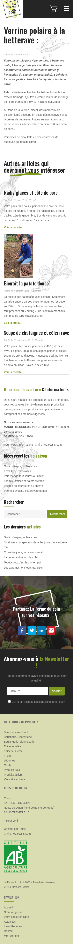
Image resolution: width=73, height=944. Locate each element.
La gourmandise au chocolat (21, 557)
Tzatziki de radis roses (17, 471)
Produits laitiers (13, 774)
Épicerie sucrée (13, 751)
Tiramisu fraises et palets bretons (24, 481)
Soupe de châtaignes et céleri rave (36, 332)
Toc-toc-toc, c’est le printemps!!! (23, 562)
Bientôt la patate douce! (27, 283)
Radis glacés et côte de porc (31, 192)
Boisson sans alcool (16, 732)
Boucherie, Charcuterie (18, 737)
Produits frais (12, 770)
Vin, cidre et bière (14, 779)
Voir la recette (13, 227)
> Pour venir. (11, 820)
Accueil (8, 907)
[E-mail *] (27, 691)
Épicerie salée (12, 746)
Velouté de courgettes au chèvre (23, 485)
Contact (8, 931)
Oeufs (7, 765)
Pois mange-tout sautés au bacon (24, 476)
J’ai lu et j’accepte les (36, 701)
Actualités (10, 921)
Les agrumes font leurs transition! (24, 567)
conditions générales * (52, 701)
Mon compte (11, 935)
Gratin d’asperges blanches (20, 466)
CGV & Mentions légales (16, 887)
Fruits (7, 755)
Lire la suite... (12, 322)
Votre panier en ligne (16, 916)
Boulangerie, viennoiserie (19, 741)
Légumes (9, 760)
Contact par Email (15, 828)
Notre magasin (13, 912)
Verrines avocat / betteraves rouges (25, 490)
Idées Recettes (13, 926)
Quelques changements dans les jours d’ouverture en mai (36, 545)
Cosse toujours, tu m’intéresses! (23, 552)
